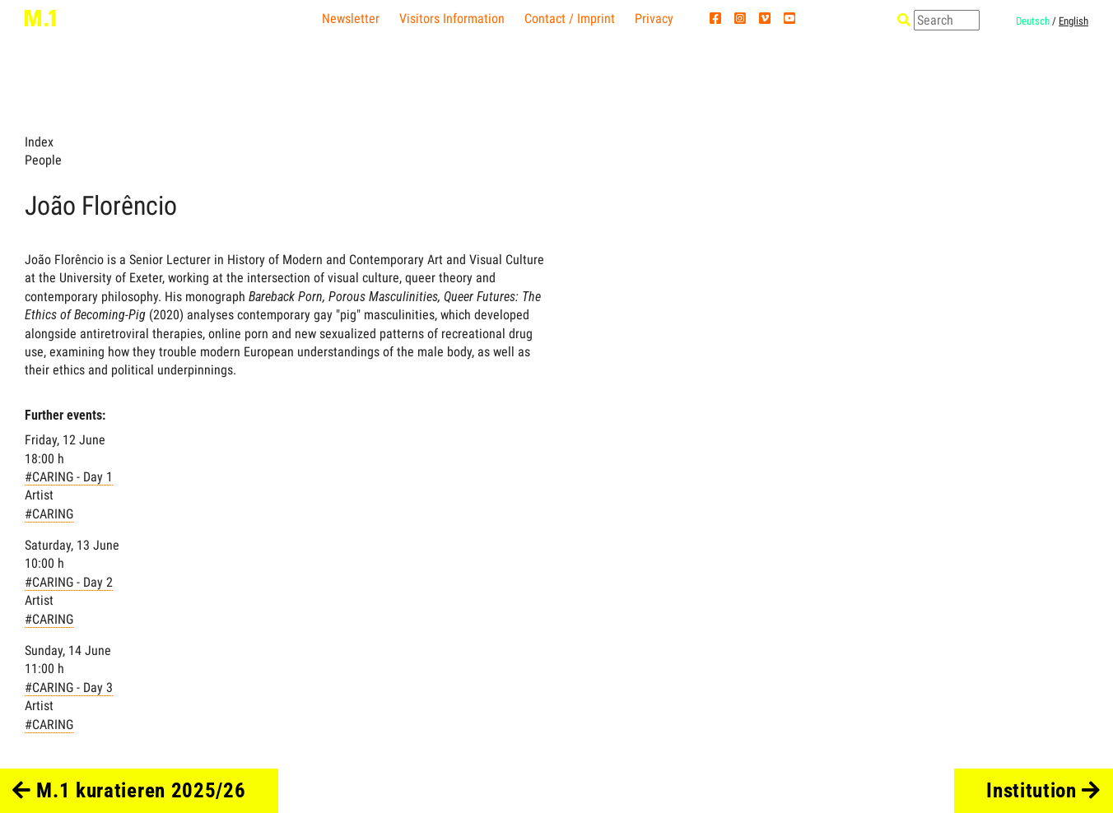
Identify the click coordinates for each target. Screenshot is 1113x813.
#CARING (49, 514)
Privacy (654, 18)
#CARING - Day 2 (69, 582)
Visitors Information (452, 18)
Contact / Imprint (569, 18)
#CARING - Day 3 (69, 687)
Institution (1043, 790)
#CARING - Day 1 (69, 477)
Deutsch (1033, 21)
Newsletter (351, 18)
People (43, 160)
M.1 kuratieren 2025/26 (129, 790)
